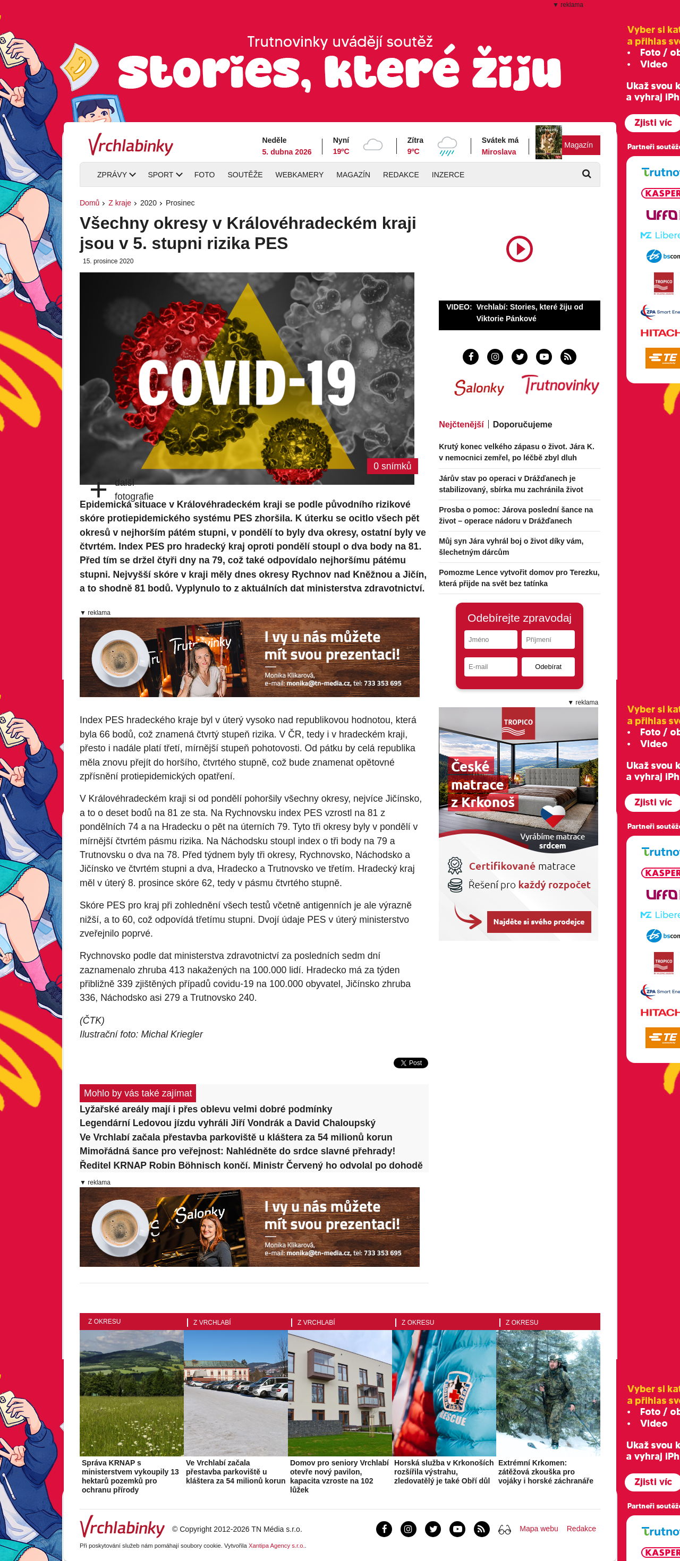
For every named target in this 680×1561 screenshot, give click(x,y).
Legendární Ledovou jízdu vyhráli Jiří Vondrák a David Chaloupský (228, 1123)
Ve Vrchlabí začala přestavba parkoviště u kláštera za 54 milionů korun (236, 1137)
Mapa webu (539, 1528)
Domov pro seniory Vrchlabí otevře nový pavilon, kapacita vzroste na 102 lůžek (339, 1476)
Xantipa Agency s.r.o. (277, 1545)
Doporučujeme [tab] (522, 424)
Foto (204, 174)
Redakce (401, 174)
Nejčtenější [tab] (461, 424)
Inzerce (448, 174)
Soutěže (244, 174)
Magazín (578, 145)
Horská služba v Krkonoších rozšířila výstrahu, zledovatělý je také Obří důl (444, 1472)
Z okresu (104, 1321)
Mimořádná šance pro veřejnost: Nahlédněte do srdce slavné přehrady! (237, 1151)
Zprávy (112, 174)
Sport (160, 174)
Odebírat (548, 667)
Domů (89, 203)
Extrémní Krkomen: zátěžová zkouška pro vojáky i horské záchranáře (545, 1472)
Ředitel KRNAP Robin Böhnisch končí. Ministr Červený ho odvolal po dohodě (251, 1165)
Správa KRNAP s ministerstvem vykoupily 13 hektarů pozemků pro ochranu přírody (130, 1476)
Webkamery (300, 174)
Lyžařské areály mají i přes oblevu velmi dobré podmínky (206, 1109)
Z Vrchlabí (212, 1322)
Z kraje (119, 203)
